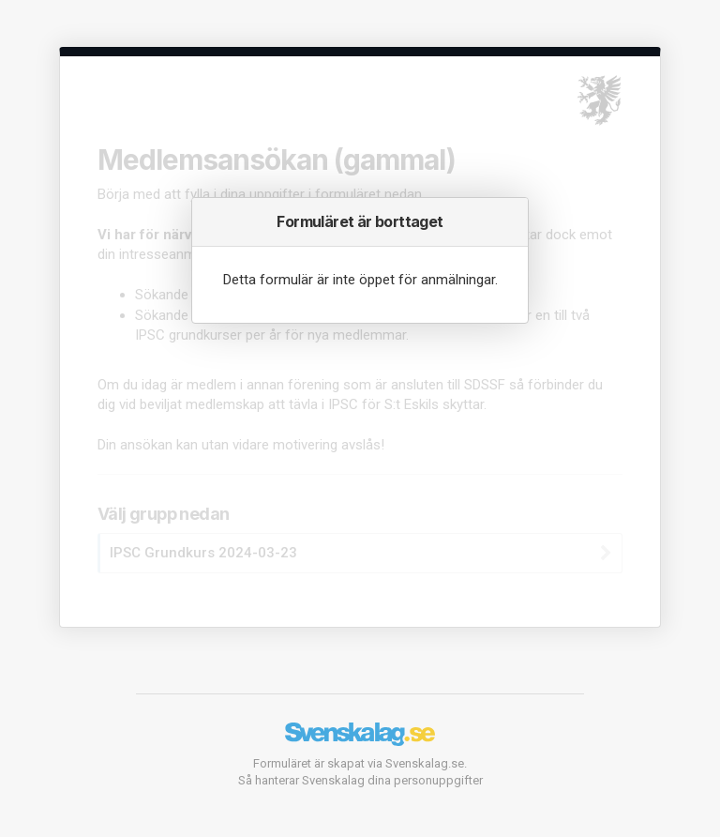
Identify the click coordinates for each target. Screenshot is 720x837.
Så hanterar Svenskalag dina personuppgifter (360, 780)
